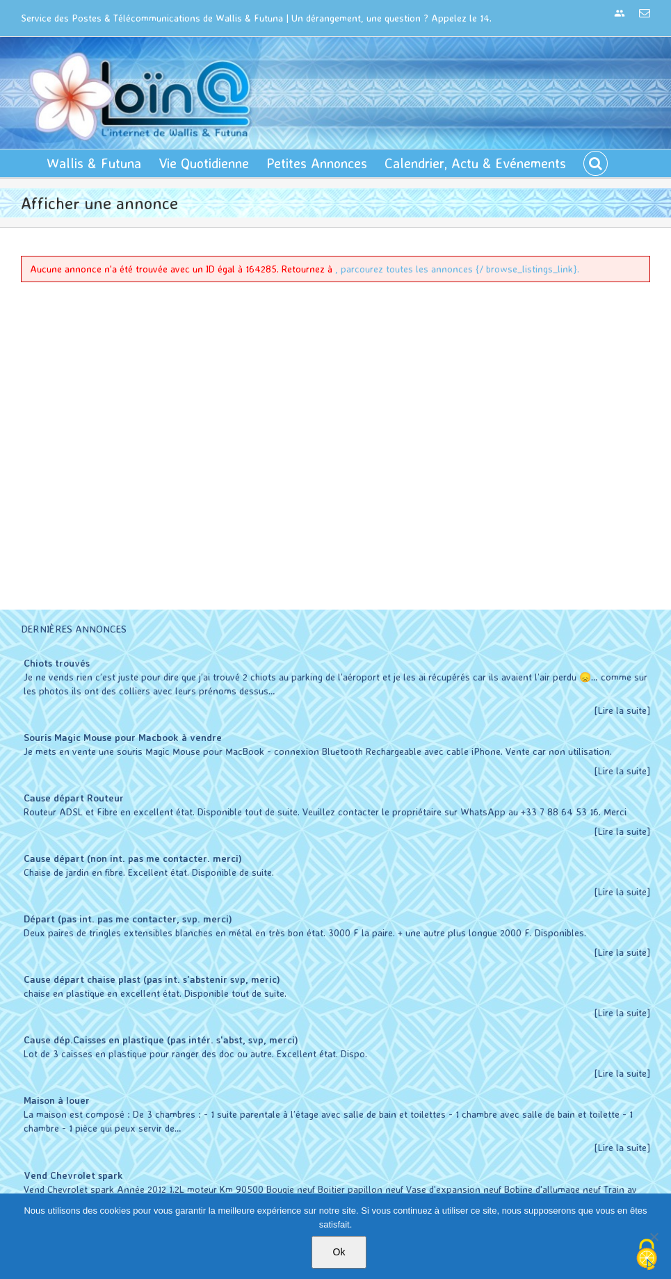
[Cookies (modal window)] (646, 1255)
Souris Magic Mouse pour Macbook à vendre (123, 737)
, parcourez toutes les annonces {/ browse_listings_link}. (457, 269)
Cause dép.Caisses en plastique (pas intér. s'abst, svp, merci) (161, 1039)
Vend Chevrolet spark (73, 1175)
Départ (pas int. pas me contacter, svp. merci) (128, 918)
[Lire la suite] (622, 710)
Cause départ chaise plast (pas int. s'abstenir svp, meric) (152, 979)
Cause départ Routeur (74, 798)
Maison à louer (57, 1100)
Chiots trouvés (57, 663)
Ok (339, 1251)
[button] (595, 163)
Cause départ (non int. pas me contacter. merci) (133, 858)
